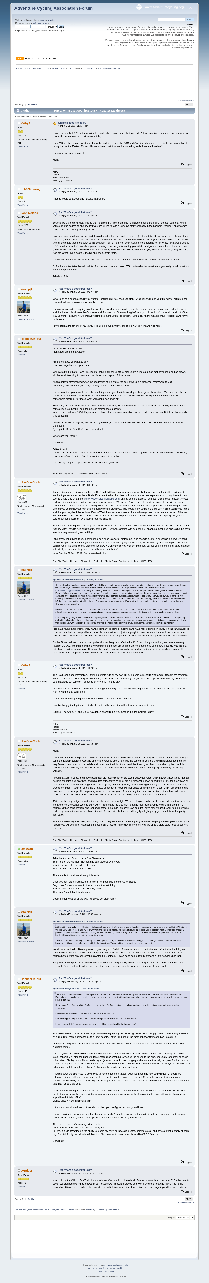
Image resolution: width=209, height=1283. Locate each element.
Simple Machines (117, 1268)
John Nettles (29, 213)
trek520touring (31, 189)
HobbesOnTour (31, 338)
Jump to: (171, 1218)
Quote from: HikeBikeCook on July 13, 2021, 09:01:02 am (79, 579)
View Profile (22, 146)
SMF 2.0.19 (92, 1268)
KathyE (26, 123)
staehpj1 (26, 289)
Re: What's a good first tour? (75, 188)
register (51, 20)
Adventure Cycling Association (116, 1265)
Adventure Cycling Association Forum (53, 8)
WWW (31, 319)
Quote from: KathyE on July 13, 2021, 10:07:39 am (76, 989)
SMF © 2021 (104, 1268)
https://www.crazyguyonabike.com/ (101, 499)
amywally (90, 68)
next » (191, 100)
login (42, 20)
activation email (40, 23)
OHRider (26, 1170)
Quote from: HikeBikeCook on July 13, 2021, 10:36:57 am (79, 921)
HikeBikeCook (30, 482)
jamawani (27, 848)
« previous (183, 100)
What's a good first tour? (72, 122)
